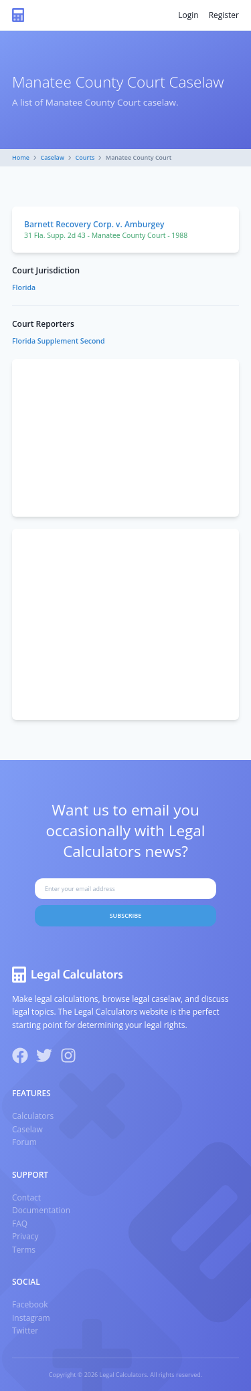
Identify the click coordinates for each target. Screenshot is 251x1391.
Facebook (30, 1304)
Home (20, 157)
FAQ (19, 1223)
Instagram (31, 1317)
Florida (23, 287)
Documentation (41, 1210)
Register (224, 15)
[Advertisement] (125, 438)
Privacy (25, 1236)
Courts (85, 157)
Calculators (33, 1116)
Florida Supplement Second (58, 341)
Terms (23, 1249)
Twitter (25, 1330)
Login (188, 15)
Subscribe (126, 915)
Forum (24, 1142)
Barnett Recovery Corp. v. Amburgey (94, 224)
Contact (26, 1197)
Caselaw (53, 157)
